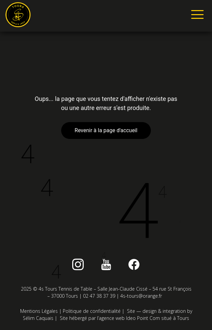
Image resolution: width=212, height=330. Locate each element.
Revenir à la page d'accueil (106, 130)
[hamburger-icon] (196, 16)
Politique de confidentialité (92, 311)
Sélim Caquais (38, 318)
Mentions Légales (39, 311)
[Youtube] (106, 264)
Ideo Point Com (143, 318)
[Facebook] (134, 264)
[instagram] (78, 264)
